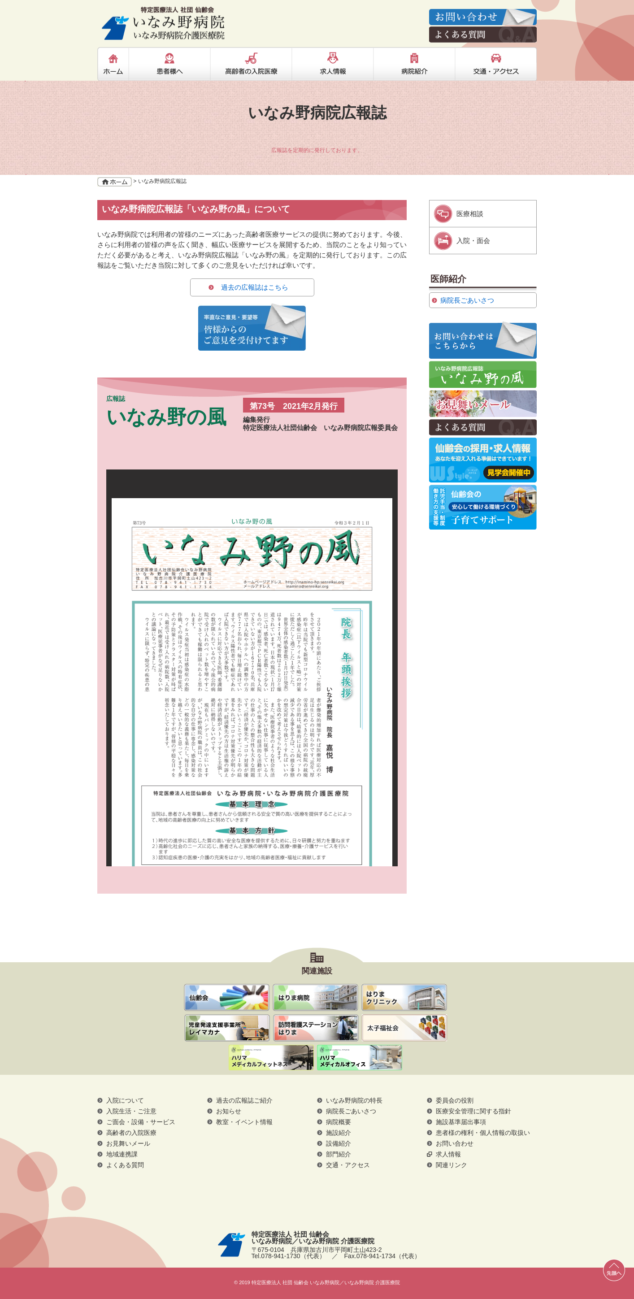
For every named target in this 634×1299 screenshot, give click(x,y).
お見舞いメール (483, 403)
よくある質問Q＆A (483, 427)
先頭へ (614, 1270)
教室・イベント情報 (244, 1121)
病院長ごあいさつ (467, 300)
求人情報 (332, 64)
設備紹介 (338, 1143)
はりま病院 (315, 997)
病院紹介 (414, 64)
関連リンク (451, 1165)
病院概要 (338, 1121)
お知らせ (228, 1111)
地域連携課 (122, 1154)
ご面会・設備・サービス (140, 1121)
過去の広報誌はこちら (254, 287)
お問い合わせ (454, 1143)
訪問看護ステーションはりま (316, 1028)
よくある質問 (125, 1165)
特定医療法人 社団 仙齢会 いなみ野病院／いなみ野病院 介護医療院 (163, 23)
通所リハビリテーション (227, 1028)
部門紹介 (338, 1154)
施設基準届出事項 (461, 1121)
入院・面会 (473, 240)
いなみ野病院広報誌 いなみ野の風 (483, 374)
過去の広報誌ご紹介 (244, 1100)
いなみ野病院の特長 (354, 1100)
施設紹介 (338, 1132)
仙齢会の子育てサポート (483, 507)
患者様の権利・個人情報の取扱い (483, 1132)
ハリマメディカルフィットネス (271, 1058)
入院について (125, 1100)
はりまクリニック (404, 997)
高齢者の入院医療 (251, 64)
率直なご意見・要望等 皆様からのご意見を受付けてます (252, 327)
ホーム (113, 64)
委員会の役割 (454, 1100)
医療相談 (469, 213)
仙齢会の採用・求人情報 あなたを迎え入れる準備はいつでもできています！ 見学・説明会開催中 (483, 460)
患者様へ (169, 64)
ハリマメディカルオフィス (359, 1058)
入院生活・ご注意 (131, 1111)
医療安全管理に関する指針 (473, 1111)
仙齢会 (226, 997)
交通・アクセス (496, 64)
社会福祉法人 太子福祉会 (404, 1027)
